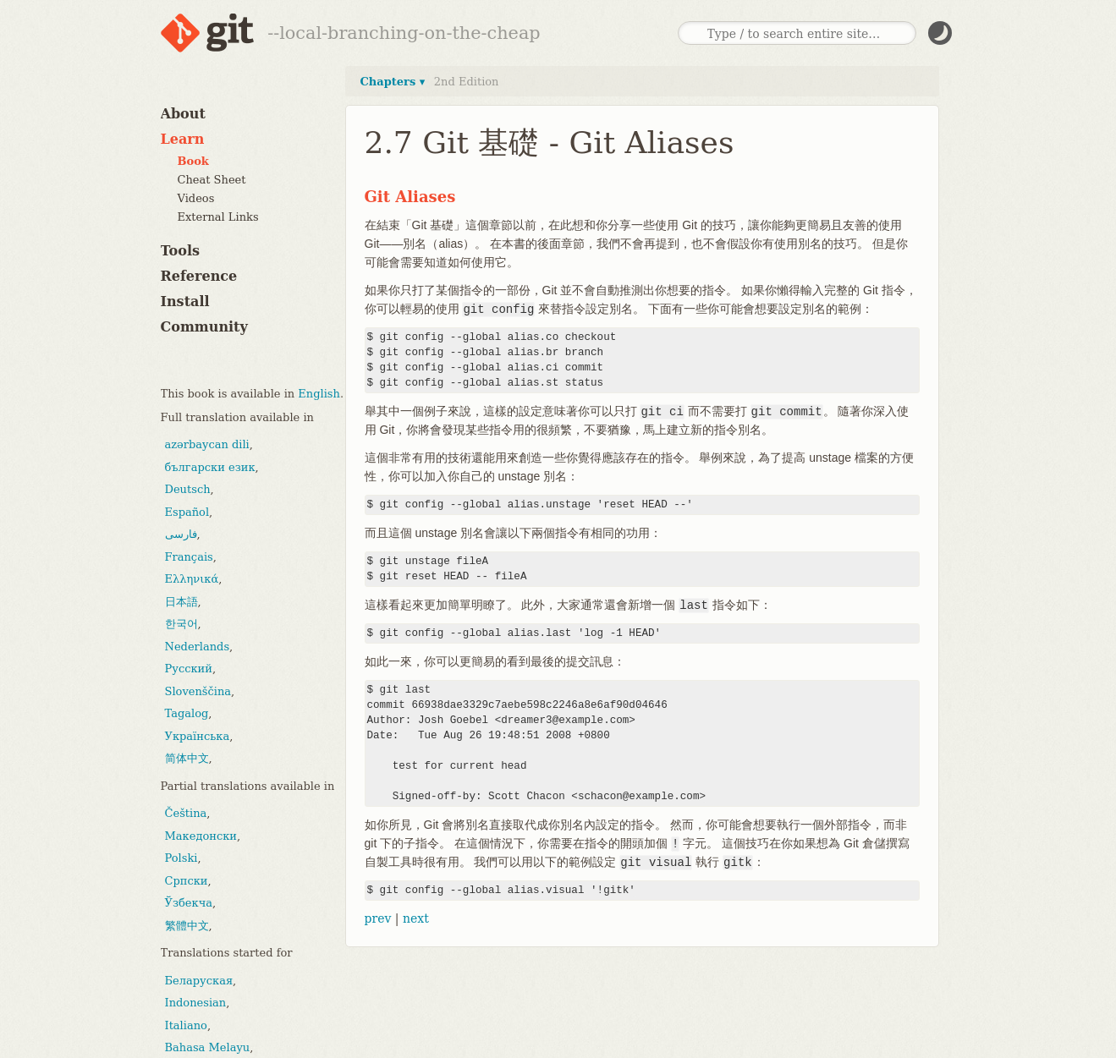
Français (189, 557)
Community (204, 327)
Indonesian (196, 1002)
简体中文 (187, 758)
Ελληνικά (192, 579)
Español (187, 512)
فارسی (181, 534)
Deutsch (188, 489)
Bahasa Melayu (207, 1047)
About (183, 114)
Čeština (186, 813)
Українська (197, 736)
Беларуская (199, 980)
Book (193, 161)
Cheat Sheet (212, 179)
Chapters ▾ (393, 81)
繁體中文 (187, 925)
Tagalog (187, 713)
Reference (199, 276)
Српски (186, 880)
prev (378, 918)
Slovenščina (198, 691)
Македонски (201, 836)
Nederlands (197, 646)
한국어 (181, 623)
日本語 (181, 601)
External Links (218, 217)
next (416, 918)
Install (185, 301)
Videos (196, 198)
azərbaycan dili (207, 444)
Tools (181, 251)
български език (210, 467)
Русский (188, 668)
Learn (183, 139)
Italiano (186, 1025)
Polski (181, 858)
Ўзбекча (188, 902)
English (319, 393)
